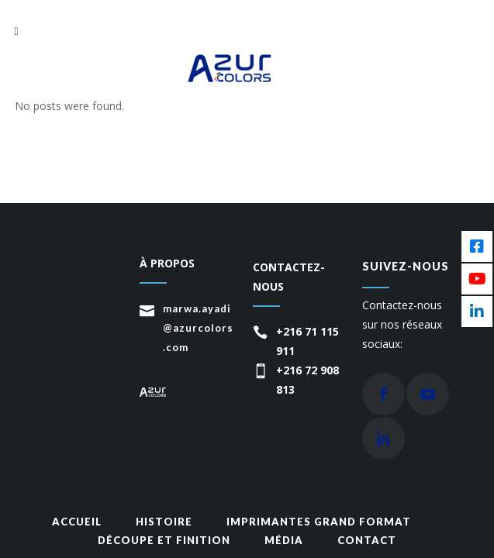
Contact (366, 540)
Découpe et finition (164, 540)
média (283, 540)
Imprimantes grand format (318, 521)
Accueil (77, 521)
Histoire (164, 521)
